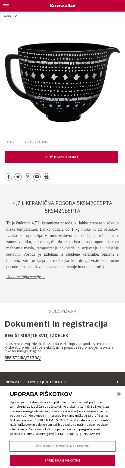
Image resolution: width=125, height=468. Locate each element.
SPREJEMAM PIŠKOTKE (63, 462)
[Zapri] (118, 395)
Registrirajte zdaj (23, 357)
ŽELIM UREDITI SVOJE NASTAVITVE (62, 447)
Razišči (7, 16)
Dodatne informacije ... (25, 276)
